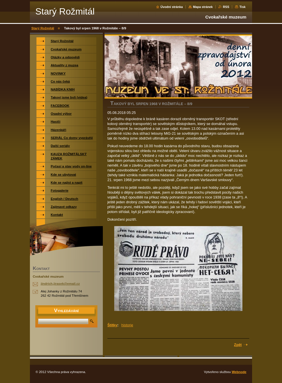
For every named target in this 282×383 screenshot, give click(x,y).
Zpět (238, 345)
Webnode (239, 372)
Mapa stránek (203, 7)
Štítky (112, 325)
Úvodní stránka (171, 7)
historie (127, 325)
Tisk (242, 7)
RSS (226, 7)
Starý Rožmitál (42, 28)
